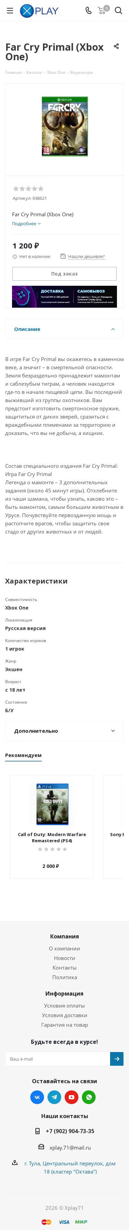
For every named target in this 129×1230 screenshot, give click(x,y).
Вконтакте (37, 1091)
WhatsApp (89, 1091)
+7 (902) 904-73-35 (70, 1125)
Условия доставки (64, 1008)
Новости (64, 951)
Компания (64, 930)
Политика (64, 971)
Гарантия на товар (64, 1018)
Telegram (54, 1091)
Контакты (65, 961)
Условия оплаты (64, 999)
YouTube (71, 1091)
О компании (64, 942)
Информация (64, 987)
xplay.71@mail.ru (70, 1141)
